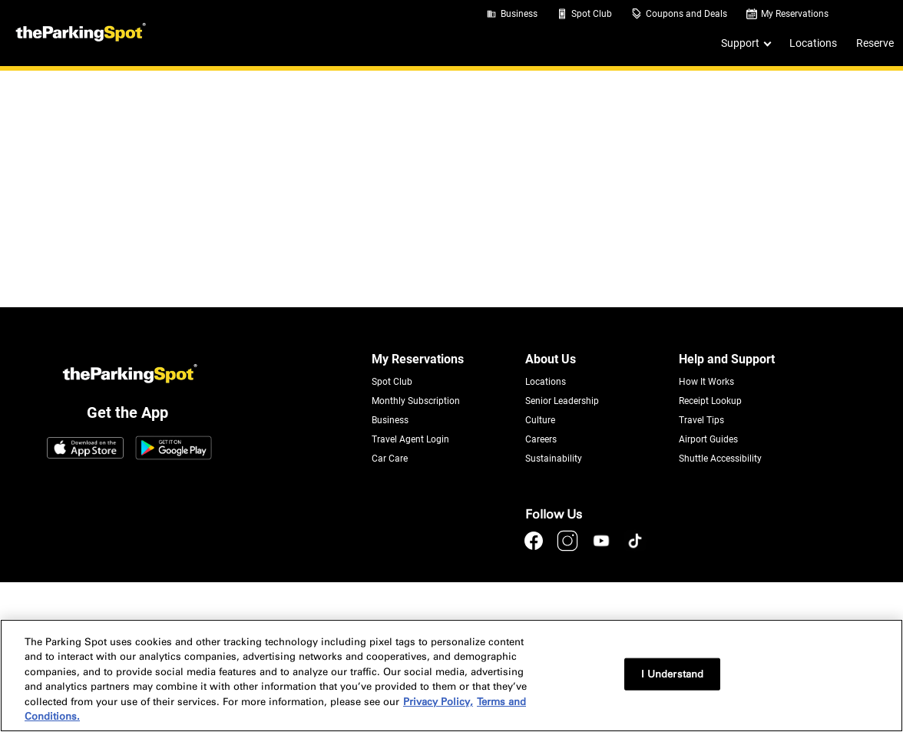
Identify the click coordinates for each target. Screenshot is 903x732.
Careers (541, 439)
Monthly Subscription (416, 401)
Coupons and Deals (686, 13)
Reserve (875, 43)
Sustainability (553, 458)
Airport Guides (708, 439)
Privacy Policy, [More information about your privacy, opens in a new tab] (438, 701)
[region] (451, 675)
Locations (813, 43)
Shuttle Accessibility (720, 458)
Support (740, 43)
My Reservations (795, 13)
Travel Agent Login (410, 439)
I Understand (672, 674)
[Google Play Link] (173, 449)
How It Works (706, 381)
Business (519, 13)
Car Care (390, 458)
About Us (550, 359)
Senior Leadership (562, 401)
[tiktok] (635, 548)
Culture (540, 420)
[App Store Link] (85, 449)
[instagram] (569, 548)
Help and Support (727, 359)
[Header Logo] (78, 33)
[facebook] (535, 548)
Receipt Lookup (710, 401)
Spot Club (591, 13)
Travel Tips (701, 420)
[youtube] (603, 548)
